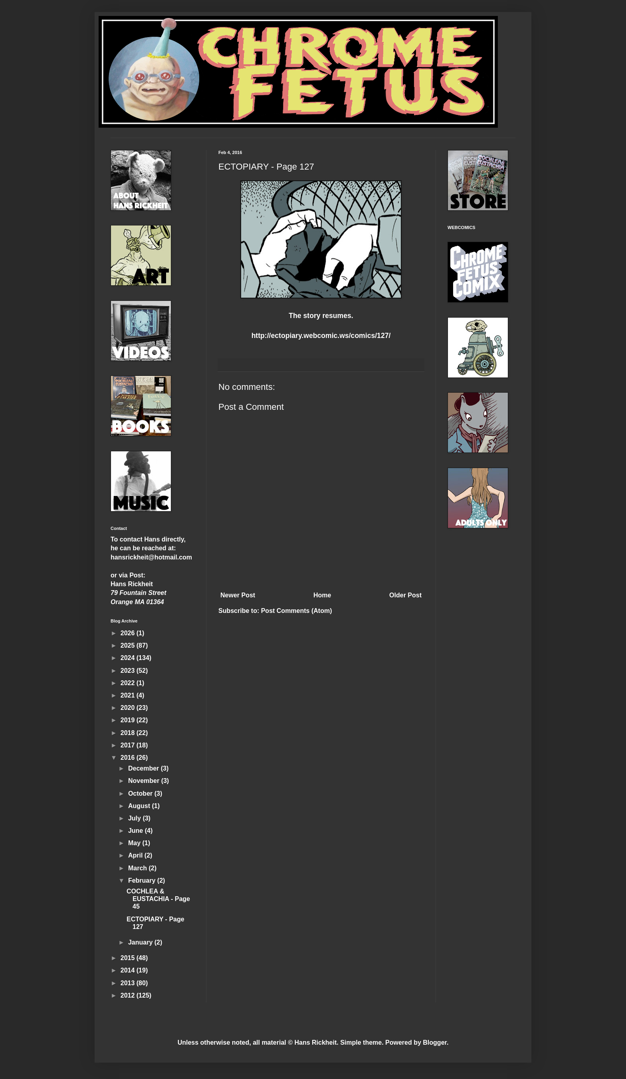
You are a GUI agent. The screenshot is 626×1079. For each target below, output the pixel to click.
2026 (129, 633)
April (136, 855)
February (142, 880)
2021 (129, 695)
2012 (129, 995)
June (136, 830)
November (144, 780)
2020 (129, 707)
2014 (129, 970)
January (141, 942)
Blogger (435, 1042)
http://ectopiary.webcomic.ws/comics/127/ (321, 336)
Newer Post (237, 595)
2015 (129, 958)
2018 (129, 732)
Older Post (405, 595)
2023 (129, 670)
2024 (129, 657)
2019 (129, 720)
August (140, 805)
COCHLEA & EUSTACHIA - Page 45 (158, 899)
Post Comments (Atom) (296, 610)
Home (322, 595)
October (141, 793)
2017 (129, 745)
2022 (129, 683)
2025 (129, 645)
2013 (129, 983)
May (135, 843)
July (135, 818)
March (138, 868)
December (144, 768)
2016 (129, 757)
